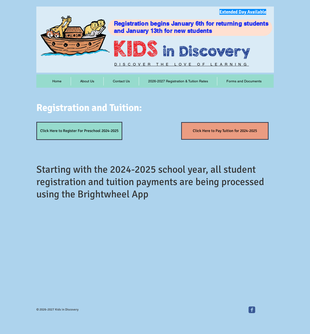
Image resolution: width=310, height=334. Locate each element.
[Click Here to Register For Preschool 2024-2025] (79, 131)
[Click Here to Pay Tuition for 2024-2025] (225, 131)
